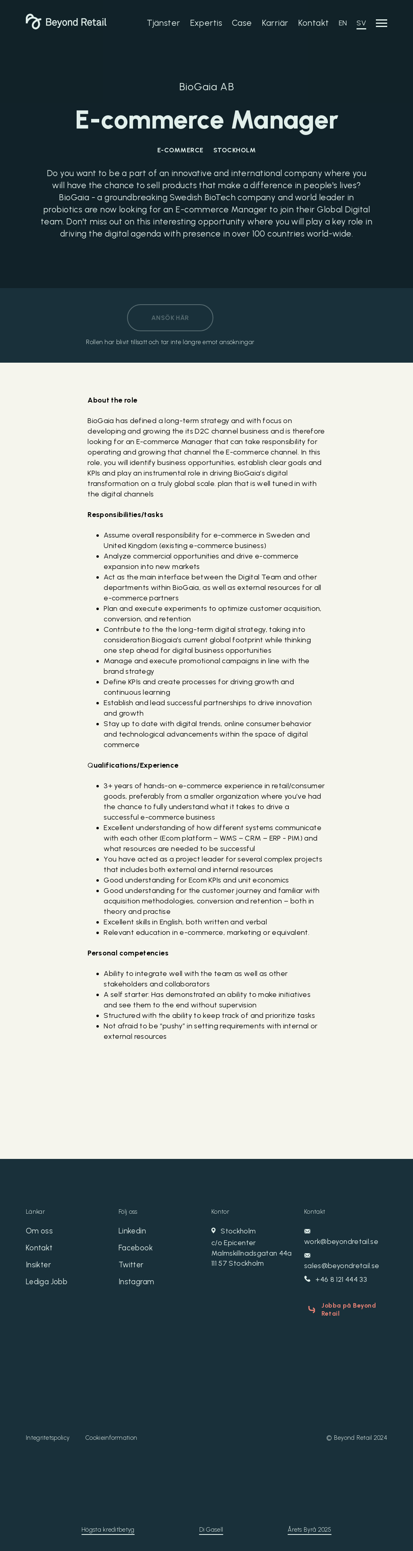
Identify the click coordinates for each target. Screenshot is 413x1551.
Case (242, 23)
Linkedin (133, 1232)
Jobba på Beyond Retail (346, 1309)
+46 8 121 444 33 (336, 1279)
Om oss (40, 1232)
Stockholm (252, 1248)
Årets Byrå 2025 (310, 1527)
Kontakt (313, 23)
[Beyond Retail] (66, 27)
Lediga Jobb (48, 1285)
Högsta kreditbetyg (107, 1527)
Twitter (132, 1267)
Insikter (39, 1267)
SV (361, 23)
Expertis (206, 23)
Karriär (275, 23)
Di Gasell (211, 1527)
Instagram (138, 1285)
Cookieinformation (111, 1435)
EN (343, 23)
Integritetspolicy (47, 1435)
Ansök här (170, 318)
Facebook (137, 1249)
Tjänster (163, 23)
